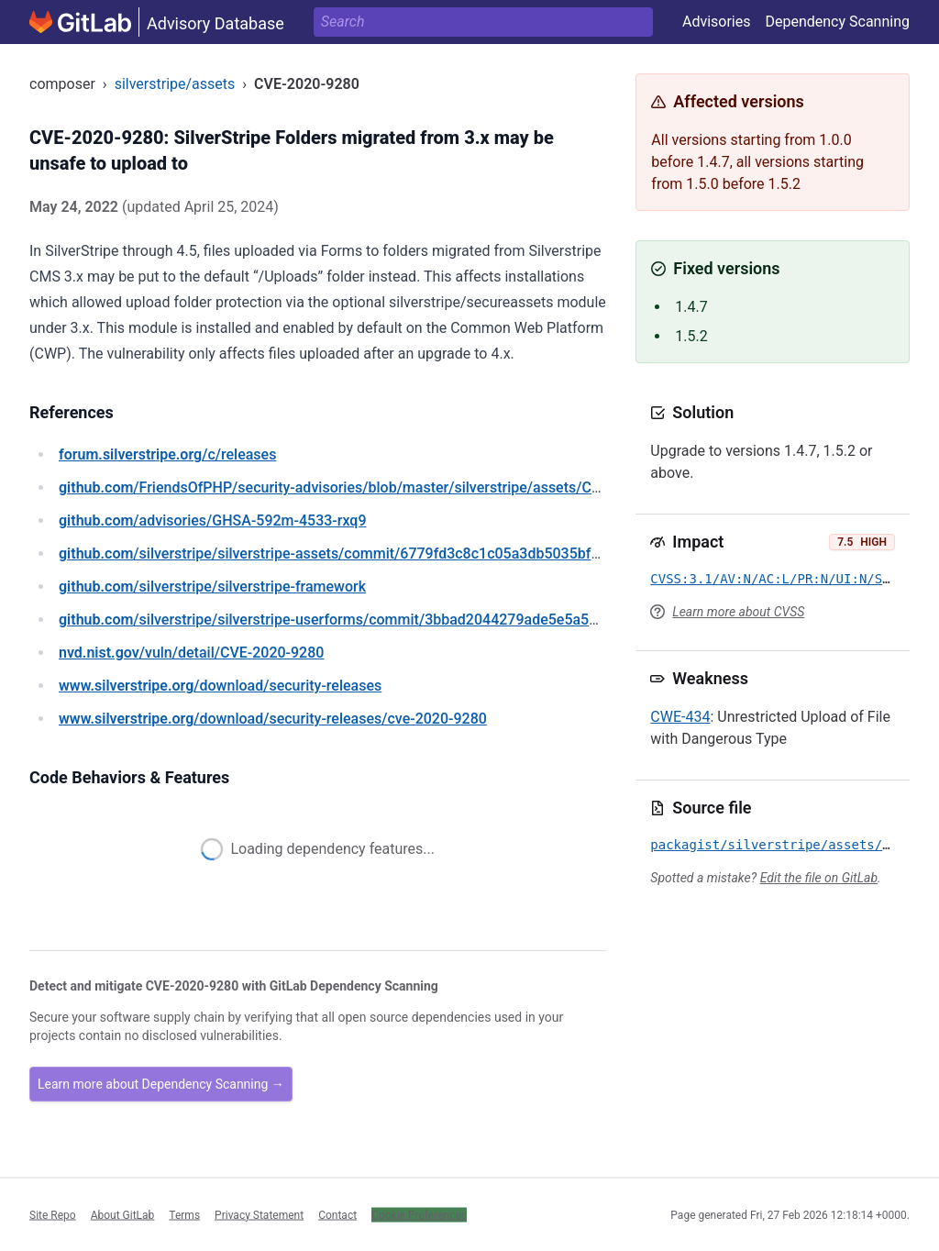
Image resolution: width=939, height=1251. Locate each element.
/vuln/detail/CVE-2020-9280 (191, 652)
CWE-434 (680, 716)
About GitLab (123, 1214)
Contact (337, 1214)
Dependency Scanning (837, 21)
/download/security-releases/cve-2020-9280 (273, 718)
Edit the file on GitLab (819, 877)
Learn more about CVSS (738, 611)
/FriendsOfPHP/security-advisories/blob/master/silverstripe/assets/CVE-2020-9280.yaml (390, 487)
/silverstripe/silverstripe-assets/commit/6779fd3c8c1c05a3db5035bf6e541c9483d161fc (389, 553)
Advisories (716, 21)
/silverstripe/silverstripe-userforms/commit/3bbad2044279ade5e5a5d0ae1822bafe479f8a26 (402, 619)
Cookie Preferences (419, 1214)
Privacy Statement (259, 1214)
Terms (184, 1214)
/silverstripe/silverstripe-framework (212, 586)
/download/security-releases (220, 685)
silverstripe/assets (175, 84)
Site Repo (52, 1214)
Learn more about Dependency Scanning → (161, 1084)
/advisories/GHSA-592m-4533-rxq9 (212, 520)
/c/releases (167, 454)
